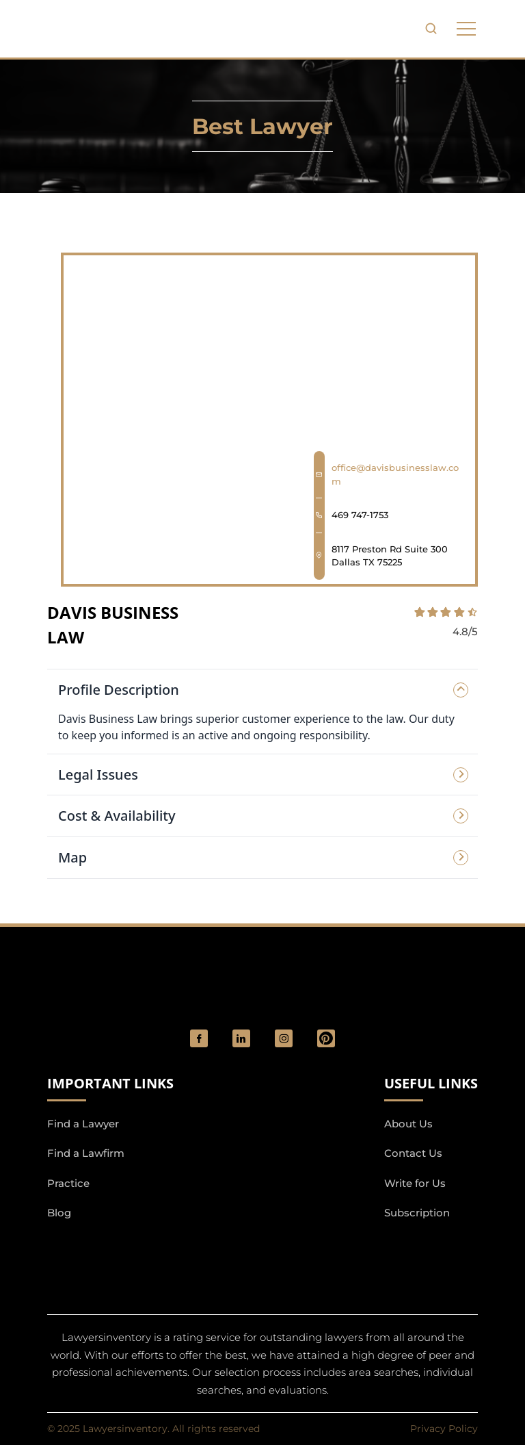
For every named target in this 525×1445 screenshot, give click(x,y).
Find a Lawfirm (85, 1153)
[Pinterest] (326, 1038)
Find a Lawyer (83, 1123)
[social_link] (199, 1038)
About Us (408, 1123)
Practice (68, 1183)
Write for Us (415, 1183)
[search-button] (430, 28)
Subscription (417, 1212)
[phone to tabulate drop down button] (466, 28)
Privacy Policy (444, 1428)
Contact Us (413, 1153)
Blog (59, 1212)
